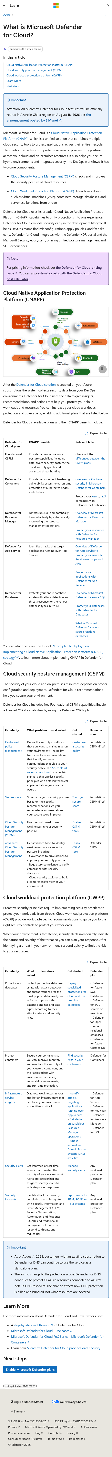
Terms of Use (56, 1439)
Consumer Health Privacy (24, 1439)
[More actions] (105, 14)
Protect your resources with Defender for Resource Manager (89, 534)
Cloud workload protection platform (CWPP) (34, 75)
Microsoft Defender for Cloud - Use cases (40, 1330)
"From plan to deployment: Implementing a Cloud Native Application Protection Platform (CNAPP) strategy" (53, 652)
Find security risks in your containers (75, 1059)
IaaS (103, 496)
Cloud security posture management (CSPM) (34, 70)
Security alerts (14, 1166)
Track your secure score (78, 801)
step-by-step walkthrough (32, 1325)
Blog (37, 1433)
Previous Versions (19, 1433)
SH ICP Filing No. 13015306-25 (27, 1421)
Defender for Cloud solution (36, 384)
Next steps (13, 86)
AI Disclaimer (89, 1427)
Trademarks (76, 1439)
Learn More (14, 81)
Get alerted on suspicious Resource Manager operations (76, 1127)
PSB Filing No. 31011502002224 (74, 1421)
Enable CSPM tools (76, 826)
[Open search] (108, 5)
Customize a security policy (78, 746)
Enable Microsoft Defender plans (30, 1369)
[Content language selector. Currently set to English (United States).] (26, 1402)
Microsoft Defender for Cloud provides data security (63, 1348)
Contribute (55, 1433)
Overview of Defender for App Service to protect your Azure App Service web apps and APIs (90, 554)
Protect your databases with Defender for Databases (89, 610)
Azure (6, 14)
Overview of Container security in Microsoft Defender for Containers (90, 483)
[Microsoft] (56, 5)
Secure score (13, 797)
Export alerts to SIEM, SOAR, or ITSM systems (77, 1199)
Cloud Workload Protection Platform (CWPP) (42, 191)
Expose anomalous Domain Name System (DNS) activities (76, 1149)
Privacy (12, 1427)
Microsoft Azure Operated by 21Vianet (49, 1427)
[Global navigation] (4, 5)
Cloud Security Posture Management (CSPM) (42, 176)
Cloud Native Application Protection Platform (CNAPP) (40, 65)
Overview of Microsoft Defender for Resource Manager (89, 517)
